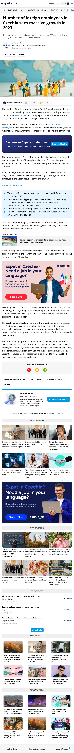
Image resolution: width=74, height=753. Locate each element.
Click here (59, 413)
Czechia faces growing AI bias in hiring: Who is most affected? (12, 472)
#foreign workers (54, 379)
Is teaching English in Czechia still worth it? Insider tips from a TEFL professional (13, 552)
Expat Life (54, 10)
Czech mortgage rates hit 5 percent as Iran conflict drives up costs (37, 681)
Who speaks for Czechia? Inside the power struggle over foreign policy (12, 681)
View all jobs (37, 630)
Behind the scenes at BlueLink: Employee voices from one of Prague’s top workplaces (59, 445)
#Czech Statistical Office (14, 379)
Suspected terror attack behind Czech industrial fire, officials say (36, 711)
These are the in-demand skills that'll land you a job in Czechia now (59, 472)
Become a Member (59, 144)
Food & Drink (42, 10)
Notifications (45, 103)
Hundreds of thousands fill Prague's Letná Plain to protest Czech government (13, 711)
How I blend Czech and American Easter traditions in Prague (35, 579)
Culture (31, 10)
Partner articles (37, 528)
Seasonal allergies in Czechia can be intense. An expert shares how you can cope (60, 551)
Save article (30, 103)
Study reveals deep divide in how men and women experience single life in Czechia (12, 658)
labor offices (20, 115)
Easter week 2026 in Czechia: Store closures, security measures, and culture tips (12, 735)
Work (21, 54)
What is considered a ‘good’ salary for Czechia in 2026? (60, 711)
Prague (22, 10)
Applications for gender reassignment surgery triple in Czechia (59, 681)
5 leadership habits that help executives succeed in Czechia (36, 444)
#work (7, 384)
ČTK (20, 43)
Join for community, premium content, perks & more (28, 146)
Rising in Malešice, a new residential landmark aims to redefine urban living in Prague (36, 552)
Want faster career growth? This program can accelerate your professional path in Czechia (36, 473)
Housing (64, 10)
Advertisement (67, 260)
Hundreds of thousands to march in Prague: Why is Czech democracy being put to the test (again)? (60, 735)
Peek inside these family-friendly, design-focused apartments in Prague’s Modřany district (58, 581)
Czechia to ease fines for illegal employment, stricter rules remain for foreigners (12, 444)
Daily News (12, 10)
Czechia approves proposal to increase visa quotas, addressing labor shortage (43, 241)
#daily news (36, 379)
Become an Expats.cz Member (26, 142)
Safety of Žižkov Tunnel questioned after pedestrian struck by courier (59, 658)
